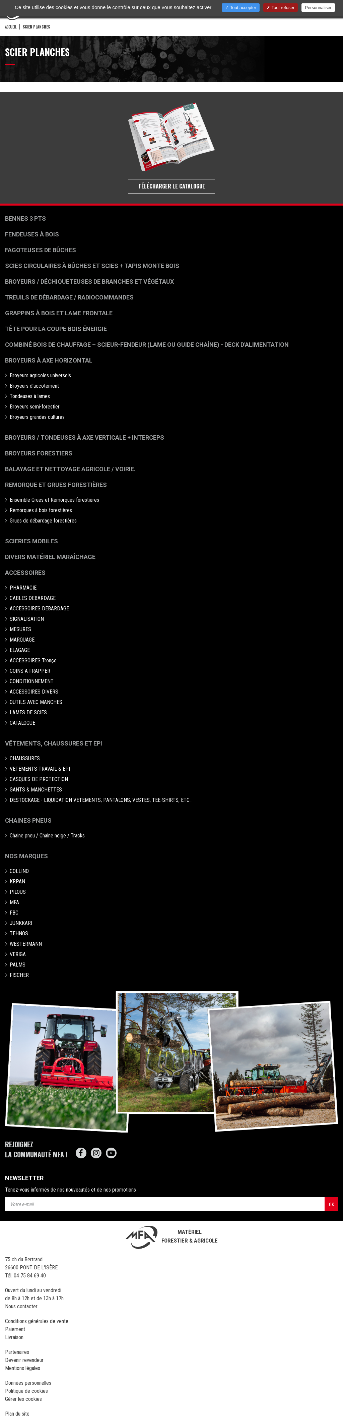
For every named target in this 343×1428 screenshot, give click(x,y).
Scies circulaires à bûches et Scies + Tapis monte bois (92, 265)
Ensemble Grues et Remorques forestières (54, 500)
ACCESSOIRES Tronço (33, 660)
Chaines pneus (28, 820)
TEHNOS (19, 933)
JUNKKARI (21, 923)
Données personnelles (28, 1383)
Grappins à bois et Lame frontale (59, 313)
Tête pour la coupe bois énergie (56, 328)
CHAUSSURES (25, 758)
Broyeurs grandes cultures (37, 417)
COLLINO (19, 871)
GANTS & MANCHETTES (36, 789)
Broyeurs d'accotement (34, 386)
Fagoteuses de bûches (40, 250)
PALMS (17, 965)
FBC (14, 913)
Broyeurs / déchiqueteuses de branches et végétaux (89, 281)
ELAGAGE (20, 650)
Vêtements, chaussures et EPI (53, 743)
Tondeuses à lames (30, 396)
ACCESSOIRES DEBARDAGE (39, 608)
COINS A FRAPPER (30, 671)
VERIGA (18, 954)
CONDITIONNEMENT (32, 681)
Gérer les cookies (23, 1399)
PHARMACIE (23, 588)
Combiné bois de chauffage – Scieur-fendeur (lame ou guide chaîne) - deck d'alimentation (147, 344)
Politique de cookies (26, 1391)
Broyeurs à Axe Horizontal (48, 360)
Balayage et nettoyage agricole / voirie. (70, 469)
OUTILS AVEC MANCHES (36, 702)
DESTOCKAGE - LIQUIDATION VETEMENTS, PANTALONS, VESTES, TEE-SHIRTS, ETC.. (101, 800)
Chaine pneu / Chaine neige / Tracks (47, 835)
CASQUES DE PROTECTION (39, 779)
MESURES (20, 629)
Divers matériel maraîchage (50, 556)
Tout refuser (280, 7)
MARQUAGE (22, 640)
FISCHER (19, 975)
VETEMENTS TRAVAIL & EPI (40, 769)
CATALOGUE (22, 723)
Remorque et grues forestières (56, 484)
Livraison (14, 1337)
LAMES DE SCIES (28, 712)
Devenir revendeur (24, 1360)
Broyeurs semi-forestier (35, 406)
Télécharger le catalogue (171, 186)
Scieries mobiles (31, 541)
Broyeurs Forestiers (38, 453)
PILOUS (18, 892)
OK (331, 1204)
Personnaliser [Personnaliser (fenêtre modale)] (318, 7)
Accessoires (25, 572)
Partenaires (17, 1352)
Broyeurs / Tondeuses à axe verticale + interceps (84, 437)
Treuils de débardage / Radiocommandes (69, 297)
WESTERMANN (26, 944)
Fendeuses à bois (32, 234)
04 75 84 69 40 (30, 1275)
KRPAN (17, 881)
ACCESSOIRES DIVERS (34, 692)
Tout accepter (240, 7)
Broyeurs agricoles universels (40, 375)
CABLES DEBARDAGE (33, 598)
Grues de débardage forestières (43, 520)
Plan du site (17, 1414)
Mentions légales (22, 1368)
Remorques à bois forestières (41, 510)
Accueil (10, 27)
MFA (14, 902)
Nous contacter (21, 1306)
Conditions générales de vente (36, 1321)
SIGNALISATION (27, 619)
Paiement (15, 1329)
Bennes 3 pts (25, 218)
